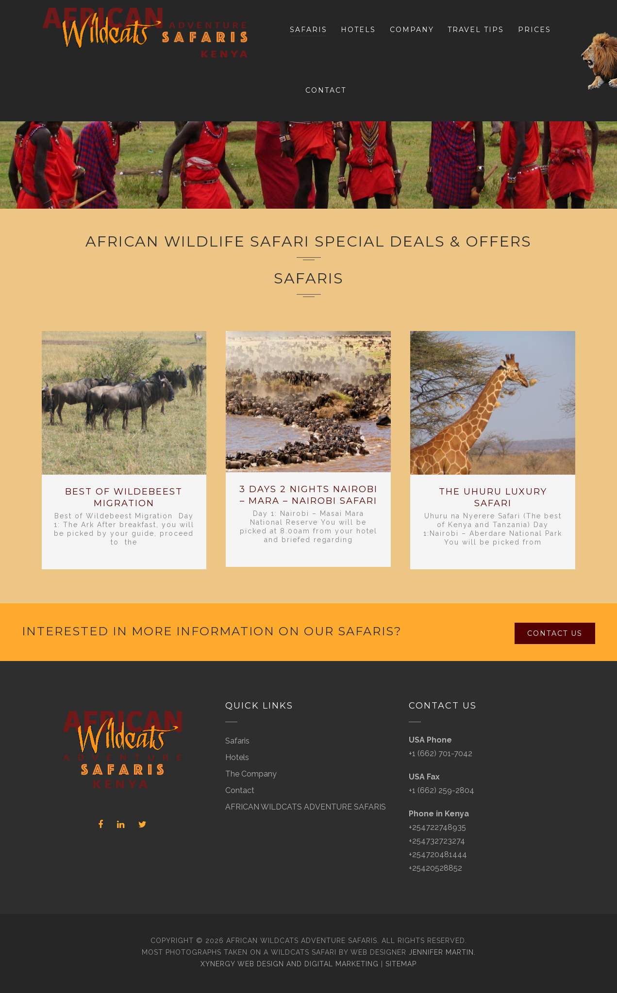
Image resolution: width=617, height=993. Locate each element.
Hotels (358, 29)
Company (412, 29)
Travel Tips (476, 29)
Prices (534, 29)
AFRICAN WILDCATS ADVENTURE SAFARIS (305, 806)
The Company (251, 773)
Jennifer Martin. (442, 952)
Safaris (308, 29)
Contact (325, 90)
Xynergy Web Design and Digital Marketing (289, 964)
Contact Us (555, 633)
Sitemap (401, 964)
